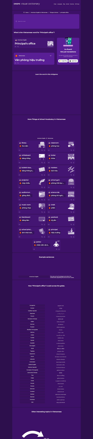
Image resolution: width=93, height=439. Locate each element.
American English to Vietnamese (39, 12)
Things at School (54, 12)
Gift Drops (77, 4)
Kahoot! (67, 4)
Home (27, 12)
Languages (59, 4)
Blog (64, 4)
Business (72, 4)
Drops (55, 4)
